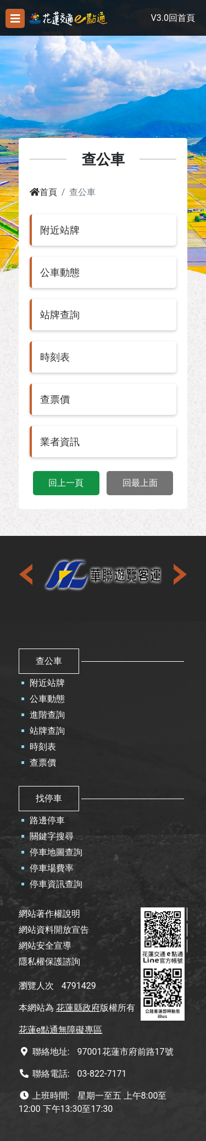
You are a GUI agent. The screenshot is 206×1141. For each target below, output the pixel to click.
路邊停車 (47, 820)
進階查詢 (47, 715)
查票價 (43, 762)
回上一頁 (65, 483)
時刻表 (43, 746)
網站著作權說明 (49, 914)
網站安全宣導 (45, 945)
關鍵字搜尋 (52, 836)
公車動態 (47, 699)
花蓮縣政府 (78, 1007)
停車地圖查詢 (56, 852)
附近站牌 (47, 683)
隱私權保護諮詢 (49, 961)
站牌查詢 (47, 730)
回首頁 (182, 18)
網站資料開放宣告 (54, 929)
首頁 (43, 192)
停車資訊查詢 (56, 884)
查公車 (49, 661)
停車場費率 (52, 868)
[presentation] (27, 574)
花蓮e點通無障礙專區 (60, 1029)
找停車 (49, 798)
